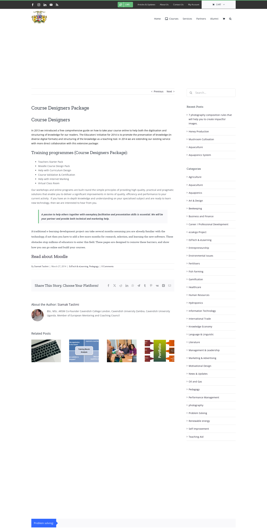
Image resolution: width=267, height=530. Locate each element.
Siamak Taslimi (41, 266)
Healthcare (195, 287)
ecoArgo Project (197, 232)
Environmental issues (201, 255)
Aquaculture (196, 147)
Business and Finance (201, 216)
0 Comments (107, 266)
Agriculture (195, 177)
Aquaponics (195, 192)
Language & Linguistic (201, 334)
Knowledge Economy (200, 326)
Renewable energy (199, 421)
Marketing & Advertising (202, 358)
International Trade (200, 318)
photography (196, 405)
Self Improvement (199, 428)
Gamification (196, 279)
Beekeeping (195, 208)
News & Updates (198, 373)
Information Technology (202, 310)
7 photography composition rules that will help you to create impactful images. (210, 119)
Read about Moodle (49, 256)
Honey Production (199, 131)
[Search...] (211, 92)
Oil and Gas (195, 381)
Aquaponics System (200, 155)
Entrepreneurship (199, 247)
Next (169, 91)
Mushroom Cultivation (201, 139)
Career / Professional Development (208, 224)
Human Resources (199, 295)
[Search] (191, 92)
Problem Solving (198, 413)
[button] (230, 18)
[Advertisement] (133, 51)
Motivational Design (200, 365)
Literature (194, 342)
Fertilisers (194, 263)
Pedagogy (94, 266)
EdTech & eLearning (78, 266)
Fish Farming (196, 271)
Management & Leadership (204, 350)
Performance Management (204, 397)
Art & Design (196, 200)
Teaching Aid (196, 436)
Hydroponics (196, 302)
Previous (158, 91)
